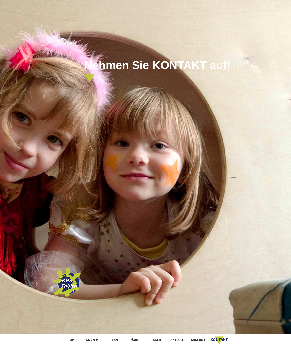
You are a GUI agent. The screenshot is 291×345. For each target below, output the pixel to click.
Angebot (198, 340)
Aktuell (177, 340)
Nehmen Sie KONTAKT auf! (157, 71)
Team (114, 340)
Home (71, 340)
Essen (156, 340)
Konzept (93, 340)
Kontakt (219, 339)
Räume (135, 340)
